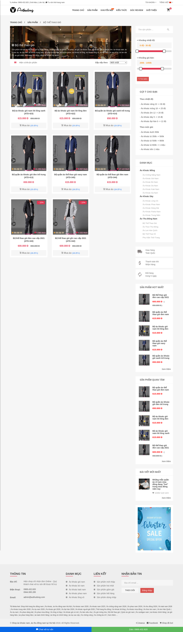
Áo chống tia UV (100, 615)
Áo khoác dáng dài (151, 208)
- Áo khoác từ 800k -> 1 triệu (152, 145)
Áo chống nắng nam (151, 175)
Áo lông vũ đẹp (56, 612)
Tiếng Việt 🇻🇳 (165, 2)
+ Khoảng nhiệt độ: (146, 40)
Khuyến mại (107, 9)
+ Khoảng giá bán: (145, 58)
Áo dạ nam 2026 (38, 609)
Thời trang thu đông (103, 609)
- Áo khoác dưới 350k (149, 132)
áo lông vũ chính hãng (58, 615)
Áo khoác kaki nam (151, 189)
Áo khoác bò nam (150, 182)
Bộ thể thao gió (150, 223)
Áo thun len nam (150, 609)
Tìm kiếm (143, 79)
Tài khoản (150, 2)
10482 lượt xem (160, 492)
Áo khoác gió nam (151, 178)
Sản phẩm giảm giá (104, 589)
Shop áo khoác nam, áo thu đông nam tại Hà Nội (33, 623)
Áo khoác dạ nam (150, 193)
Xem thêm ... (113, 615)
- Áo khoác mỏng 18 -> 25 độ (153, 108)
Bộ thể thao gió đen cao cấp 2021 (160, 296)
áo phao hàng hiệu (26, 615)
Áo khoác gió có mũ (70, 612)
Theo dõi (130, 590)
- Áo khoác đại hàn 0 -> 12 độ (153, 121)
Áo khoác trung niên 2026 (20, 609)
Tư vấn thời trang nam (55, 2)
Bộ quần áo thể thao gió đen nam (160, 313)
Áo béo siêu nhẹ (86, 612)
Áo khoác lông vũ (150, 201)
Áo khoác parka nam (152, 212)
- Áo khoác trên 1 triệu (150, 149)
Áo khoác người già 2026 (85, 609)
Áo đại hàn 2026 (67, 609)
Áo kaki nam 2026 (165, 606)
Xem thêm (166, 369)
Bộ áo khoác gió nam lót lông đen (160, 327)
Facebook (152, 623)
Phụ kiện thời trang (151, 237)
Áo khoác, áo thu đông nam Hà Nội (58, 606)
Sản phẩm (92, 10)
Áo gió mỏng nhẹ (100, 612)
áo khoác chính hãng (158, 612)
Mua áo (29, 125)
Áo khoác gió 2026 (53, 609)
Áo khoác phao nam (151, 204)
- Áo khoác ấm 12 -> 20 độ (152, 113)
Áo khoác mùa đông (134, 609)
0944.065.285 (30, 592)
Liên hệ (41, 2)
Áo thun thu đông (150, 227)
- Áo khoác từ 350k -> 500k (152, 136)
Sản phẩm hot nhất (104, 585)
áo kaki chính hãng (42, 615)
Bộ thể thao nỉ (149, 234)
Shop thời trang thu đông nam (32, 606)
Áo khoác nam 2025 (97, 606)
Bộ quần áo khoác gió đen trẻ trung (161, 403)
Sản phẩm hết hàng (104, 593)
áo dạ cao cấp (74, 615)
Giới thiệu (33, 2)
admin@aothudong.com (34, 597)
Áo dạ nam (14, 612)
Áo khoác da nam (150, 186)
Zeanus (140, 623)
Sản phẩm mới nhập (104, 581)
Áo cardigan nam (142, 612)
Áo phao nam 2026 (135, 606)
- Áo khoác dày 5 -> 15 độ (151, 117)
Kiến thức (121, 10)
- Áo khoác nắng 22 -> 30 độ (152, 104)
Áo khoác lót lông (119, 609)
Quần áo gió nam (127, 612)
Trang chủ (78, 10)
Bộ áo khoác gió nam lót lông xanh (161, 432)
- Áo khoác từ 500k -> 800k (152, 141)
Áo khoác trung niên (151, 215)
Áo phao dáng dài (26, 612)
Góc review (136, 10)
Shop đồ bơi (166, 623)
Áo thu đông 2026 (150, 606)
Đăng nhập (147, 590)
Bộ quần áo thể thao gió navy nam (159, 343)
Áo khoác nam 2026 (80, 606)
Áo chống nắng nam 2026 (116, 606)
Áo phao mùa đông (42, 612)
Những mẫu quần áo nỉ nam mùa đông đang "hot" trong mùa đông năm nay (160, 484)
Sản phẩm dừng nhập (105, 597)
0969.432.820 (23, 2)
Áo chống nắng (87, 615)
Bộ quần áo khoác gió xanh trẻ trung (161, 357)
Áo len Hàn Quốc (150, 230)
